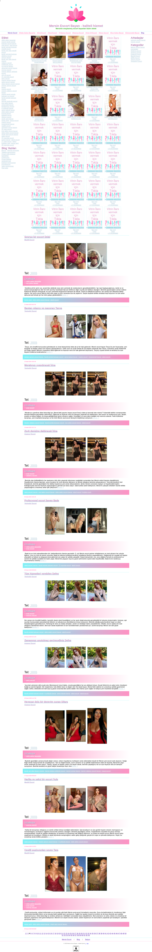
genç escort (30, 680)
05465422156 (76, 119)
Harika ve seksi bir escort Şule (41, 779)
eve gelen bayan (32, 283)
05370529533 (39, 120)
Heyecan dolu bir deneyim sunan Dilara (46, 701)
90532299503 (57, 62)
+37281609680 (113, 62)
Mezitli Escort (29, 240)
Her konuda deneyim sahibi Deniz (39, 118)
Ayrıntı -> (65, 295)
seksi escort (106, 357)
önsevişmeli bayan (95, 357)
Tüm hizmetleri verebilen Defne (41, 573)
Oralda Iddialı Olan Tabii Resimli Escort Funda (39, 59)
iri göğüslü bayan (50, 693)
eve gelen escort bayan (73, 423)
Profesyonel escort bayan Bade (41, 500)
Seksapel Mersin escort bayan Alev (94, 88)
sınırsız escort (31, 615)
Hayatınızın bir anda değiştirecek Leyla (76, 59)
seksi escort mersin (31, 492)
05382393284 (39, 62)
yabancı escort (31, 475)
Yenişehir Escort (30, 311)
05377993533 (39, 92)
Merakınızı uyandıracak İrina (39, 365)
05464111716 (94, 90)
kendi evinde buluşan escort (53, 357)
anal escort (30, 408)
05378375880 (76, 62)
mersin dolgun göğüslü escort (55, 771)
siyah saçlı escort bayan (58, 924)
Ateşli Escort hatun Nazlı (112, 117)
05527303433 (94, 62)
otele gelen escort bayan (41, 300)
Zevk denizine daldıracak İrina (40, 431)
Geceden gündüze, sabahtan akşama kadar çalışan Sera (39, 88)
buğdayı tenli (86, 492)
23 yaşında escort (65, 565)
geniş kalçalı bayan (71, 357)
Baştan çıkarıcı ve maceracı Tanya (43, 308)
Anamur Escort (29, 434)
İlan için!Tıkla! (113, 59)
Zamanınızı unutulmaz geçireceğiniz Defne (47, 640)
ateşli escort (54, 300)
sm (87, 943)
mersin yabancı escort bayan (34, 423)
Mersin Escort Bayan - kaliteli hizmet (76, 25)
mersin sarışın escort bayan (33, 357)
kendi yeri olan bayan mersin (34, 771)
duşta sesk (28, 300)
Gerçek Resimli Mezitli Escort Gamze (57, 59)
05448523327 (113, 119)
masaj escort (106, 771)
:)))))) (33, 273)
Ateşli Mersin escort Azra (76, 117)
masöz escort (83, 357)
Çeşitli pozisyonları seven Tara (41, 850)
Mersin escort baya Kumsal (94, 59)
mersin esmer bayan (73, 771)
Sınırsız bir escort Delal (37, 236)
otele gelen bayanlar (33, 281)
